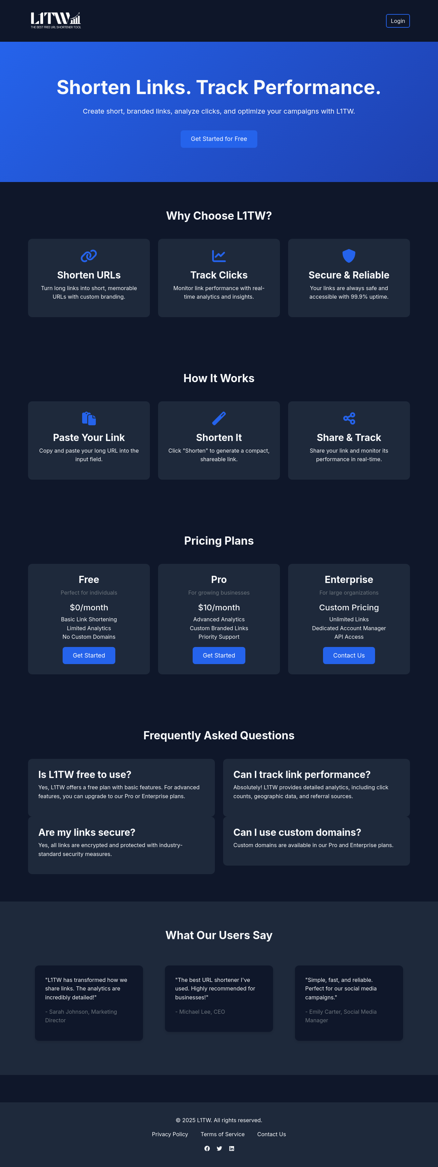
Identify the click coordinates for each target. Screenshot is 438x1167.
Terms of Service (223, 1134)
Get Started (89, 655)
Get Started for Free (219, 138)
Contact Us (349, 655)
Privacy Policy (170, 1134)
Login (398, 20)
